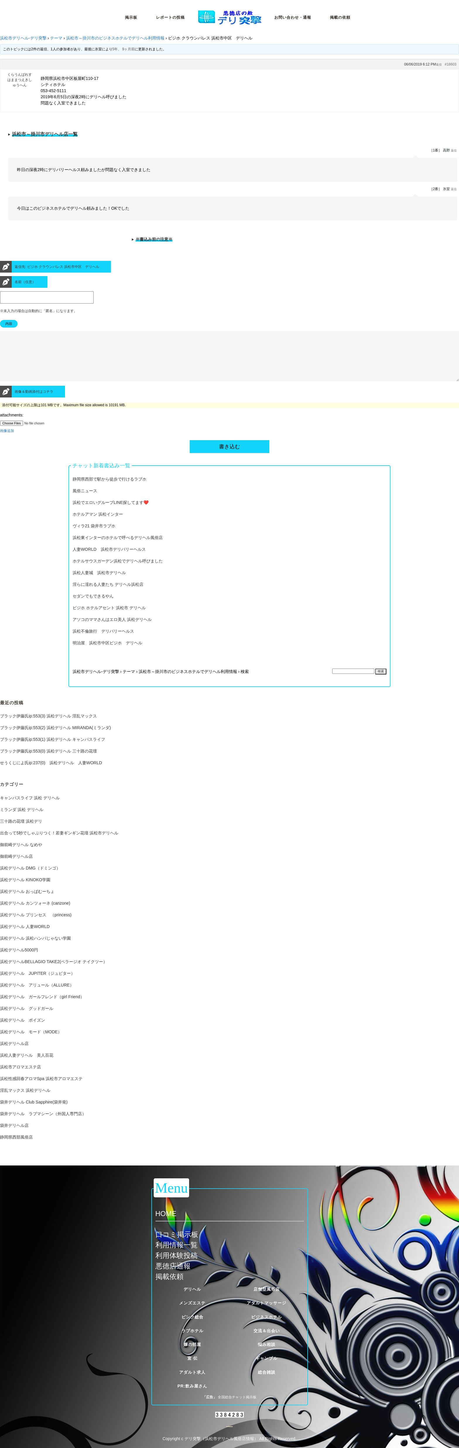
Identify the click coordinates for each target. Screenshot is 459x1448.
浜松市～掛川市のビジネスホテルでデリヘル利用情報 (115, 38)
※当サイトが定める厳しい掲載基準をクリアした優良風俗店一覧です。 (229, 136)
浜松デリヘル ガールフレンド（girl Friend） (42, 1007)
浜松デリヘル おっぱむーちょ (27, 902)
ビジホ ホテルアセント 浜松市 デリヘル (109, 618)
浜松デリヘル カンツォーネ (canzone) (35, 913)
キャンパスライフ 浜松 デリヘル (30, 808)
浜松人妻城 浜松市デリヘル (99, 583)
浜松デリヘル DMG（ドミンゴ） (30, 878)
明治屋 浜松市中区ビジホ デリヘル (107, 653)
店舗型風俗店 (267, 1289)
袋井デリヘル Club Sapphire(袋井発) (34, 1112)
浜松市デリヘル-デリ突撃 (23, 38)
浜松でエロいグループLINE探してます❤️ (111, 513)
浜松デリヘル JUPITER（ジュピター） (37, 984)
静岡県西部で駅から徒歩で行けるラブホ (109, 489)
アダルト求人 (192, 1372)
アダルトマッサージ (266, 1303)
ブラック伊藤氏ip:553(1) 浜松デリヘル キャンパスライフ (52, 750)
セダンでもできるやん (93, 606)
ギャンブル (267, 1358)
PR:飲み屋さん (192, 1386)
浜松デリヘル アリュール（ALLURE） (37, 995)
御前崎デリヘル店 (16, 867)
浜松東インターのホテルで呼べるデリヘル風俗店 (118, 548)
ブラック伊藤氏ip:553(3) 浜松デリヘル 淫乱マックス (48, 726)
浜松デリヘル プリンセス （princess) (35, 925)
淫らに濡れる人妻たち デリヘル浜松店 (108, 595)
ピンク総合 (192, 1317)
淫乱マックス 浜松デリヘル (25, 1101)
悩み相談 (266, 1344)
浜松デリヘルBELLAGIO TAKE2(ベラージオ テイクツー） (53, 972)
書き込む (229, 457)
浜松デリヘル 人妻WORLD (25, 937)
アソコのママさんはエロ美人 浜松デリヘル (112, 630)
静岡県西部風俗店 (16, 1147)
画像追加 (7, 441)
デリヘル (192, 1289)
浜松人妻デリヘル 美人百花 (26, 1065)
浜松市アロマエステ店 (20, 1077)
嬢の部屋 (192, 1344)
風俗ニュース (85, 501)
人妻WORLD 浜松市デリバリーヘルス (109, 559)
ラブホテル (192, 1330)
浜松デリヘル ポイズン (22, 1030)
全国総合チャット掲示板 (237, 1397)
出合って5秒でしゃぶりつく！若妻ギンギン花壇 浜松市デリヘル (59, 843)
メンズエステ (192, 1303)
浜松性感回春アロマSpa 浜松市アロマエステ (41, 1089)
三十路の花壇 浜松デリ (21, 831)
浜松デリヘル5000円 (19, 960)
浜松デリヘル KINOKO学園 (25, 890)
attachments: (11, 425)
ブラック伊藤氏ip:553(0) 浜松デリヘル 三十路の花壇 (48, 761)
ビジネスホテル (266, 1317)
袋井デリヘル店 (14, 1136)
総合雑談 (266, 1372)
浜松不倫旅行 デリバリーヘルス (103, 641)
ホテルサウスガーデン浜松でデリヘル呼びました (118, 571)
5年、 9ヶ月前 (123, 49)
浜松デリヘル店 (14, 1054)
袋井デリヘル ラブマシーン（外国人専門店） (43, 1124)
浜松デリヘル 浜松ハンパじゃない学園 (35, 948)
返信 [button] (439, 64)
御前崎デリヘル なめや (21, 855)
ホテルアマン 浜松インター (98, 524)
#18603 (450, 64)
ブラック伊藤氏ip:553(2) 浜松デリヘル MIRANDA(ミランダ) (55, 738)
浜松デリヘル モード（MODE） (31, 1042)
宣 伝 (192, 1358)
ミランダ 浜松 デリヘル (21, 820)
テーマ (56, 38)
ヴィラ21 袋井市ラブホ (94, 536)
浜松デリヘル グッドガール (26, 1019)
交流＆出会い (267, 1330)
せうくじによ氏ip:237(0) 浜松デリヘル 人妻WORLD (51, 773)
